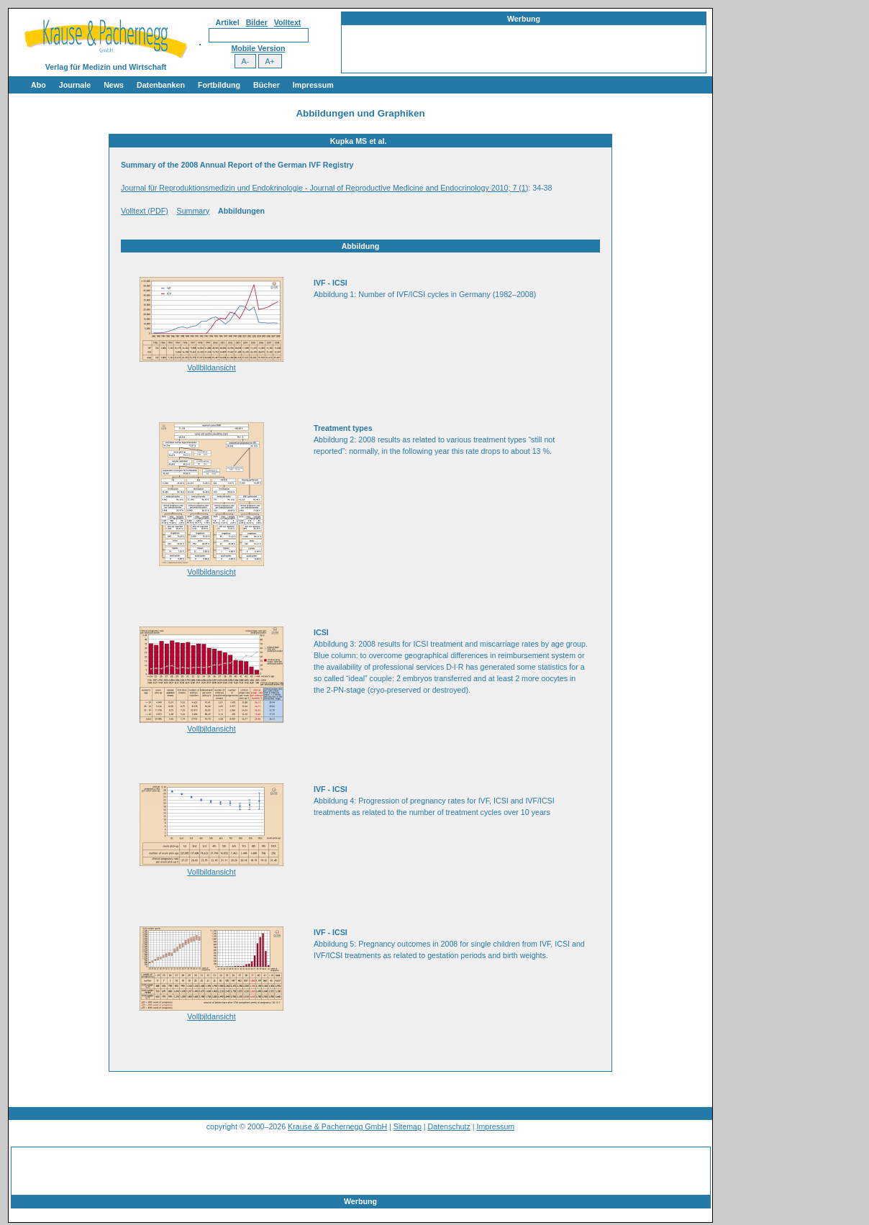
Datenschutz (449, 1126)
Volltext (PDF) (144, 210)
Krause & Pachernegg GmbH (337, 1126)
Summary (193, 210)
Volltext (287, 22)
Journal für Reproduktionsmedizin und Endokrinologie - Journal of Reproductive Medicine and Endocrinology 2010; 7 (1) (324, 187)
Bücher (266, 85)
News (114, 85)
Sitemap (407, 1126)
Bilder (257, 22)
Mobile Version (258, 48)
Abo (38, 85)
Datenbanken (161, 85)
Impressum (313, 85)
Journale (75, 85)
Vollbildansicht (211, 367)
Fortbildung (219, 85)
